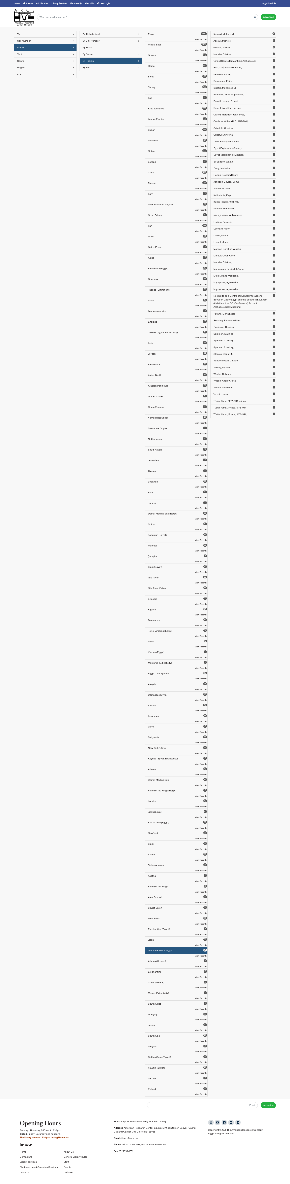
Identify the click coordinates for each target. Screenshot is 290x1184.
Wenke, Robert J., (244, 373)
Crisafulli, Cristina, (244, 134)
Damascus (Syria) (177, 694)
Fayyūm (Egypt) (177, 1067)
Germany (177, 279)
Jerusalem (177, 460)
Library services (28, 1164)
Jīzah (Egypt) (177, 811)
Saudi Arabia (177, 449)
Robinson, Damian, (244, 326)
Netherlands (177, 438)
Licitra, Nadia (244, 235)
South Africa (177, 1003)
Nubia (177, 151)
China (177, 524)
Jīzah (177, 939)
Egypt (177, 34)
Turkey (177, 87)
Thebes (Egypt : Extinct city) (177, 332)
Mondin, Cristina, (244, 262)
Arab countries (177, 108)
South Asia (177, 1035)
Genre (45, 61)
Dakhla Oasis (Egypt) (177, 1057)
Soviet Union (177, 907)
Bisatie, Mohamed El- (244, 87)
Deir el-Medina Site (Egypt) (177, 513)
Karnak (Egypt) (177, 652)
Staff (66, 1164)
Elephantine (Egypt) (177, 929)
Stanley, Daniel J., (244, 353)
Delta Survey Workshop (244, 141)
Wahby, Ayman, (244, 367)
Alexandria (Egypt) (177, 268)
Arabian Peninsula (177, 385)
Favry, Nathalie (244, 168)
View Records (201, 39)
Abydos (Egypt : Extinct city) (177, 758)
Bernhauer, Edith (244, 80)
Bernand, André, (244, 74)
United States (177, 396)
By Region (111, 61)
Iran (177, 225)
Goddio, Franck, (244, 47)
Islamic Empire (177, 119)
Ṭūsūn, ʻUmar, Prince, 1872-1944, (244, 414)
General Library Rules (75, 1159)
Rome (177, 65)
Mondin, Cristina (244, 54)
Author (45, 47)
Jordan (177, 353)
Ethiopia (177, 598)
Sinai (177, 843)
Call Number (45, 41)
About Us (69, 1154)
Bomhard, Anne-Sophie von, (244, 94)
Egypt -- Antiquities (177, 673)
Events (67, 1170)
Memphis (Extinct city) (177, 662)
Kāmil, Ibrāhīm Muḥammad (244, 215)
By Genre (111, 54)
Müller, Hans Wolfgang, (244, 275)
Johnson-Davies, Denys (244, 181)
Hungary (177, 1014)
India (177, 343)
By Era (111, 67)
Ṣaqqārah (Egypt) (177, 534)
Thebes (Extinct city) (177, 289)
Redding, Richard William (244, 320)
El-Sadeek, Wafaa (244, 161)
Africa (177, 257)
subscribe (268, 1105)
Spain (177, 300)
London (177, 801)
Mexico (177, 1078)
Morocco (177, 545)
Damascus (177, 620)
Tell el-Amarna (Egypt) (177, 630)
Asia (177, 492)
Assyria (177, 684)
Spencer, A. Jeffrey (244, 340)
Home (23, 1154)
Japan (177, 1025)
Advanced (268, 17)
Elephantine (177, 971)
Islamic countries (177, 311)
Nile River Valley (177, 588)
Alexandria (177, 364)
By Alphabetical (111, 34)
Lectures (24, 1175)
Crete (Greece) (177, 982)
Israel (177, 236)
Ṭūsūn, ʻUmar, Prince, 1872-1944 (244, 407)
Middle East (177, 44)
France (177, 183)
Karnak (177, 705)
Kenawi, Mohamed (244, 208)
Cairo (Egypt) (177, 247)
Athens (177, 769)
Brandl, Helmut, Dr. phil (244, 101)
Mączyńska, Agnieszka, (244, 289)
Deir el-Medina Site (177, 779)
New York (177, 833)
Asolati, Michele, (244, 40)
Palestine (177, 140)
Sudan (177, 129)
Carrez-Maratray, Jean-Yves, (244, 114)
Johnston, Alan (244, 188)
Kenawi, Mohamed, (244, 34)
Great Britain (177, 215)
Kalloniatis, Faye (244, 195)
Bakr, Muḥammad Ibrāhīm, (244, 67)
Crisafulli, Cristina (244, 128)
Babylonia (177, 737)
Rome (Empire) (177, 406)
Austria (177, 875)
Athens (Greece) (177, 961)
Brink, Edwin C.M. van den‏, (244, 107)
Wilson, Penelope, (244, 387)
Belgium (177, 1046)
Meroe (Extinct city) (177, 993)
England (177, 321)
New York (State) (177, 747)
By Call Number (111, 41)
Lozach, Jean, (244, 242)
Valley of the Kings (177, 886)
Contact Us (26, 1159)
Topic (45, 54)
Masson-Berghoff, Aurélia (244, 248)
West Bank (177, 918)
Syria (177, 76)
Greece (177, 55)
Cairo (177, 172)
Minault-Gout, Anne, (244, 255)
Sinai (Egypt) (177, 566)
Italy (177, 193)
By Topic (111, 47)
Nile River (177, 577)
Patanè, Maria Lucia (244, 313)
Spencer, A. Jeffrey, (244, 347)
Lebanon (177, 481)
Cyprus (177, 470)
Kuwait (177, 854)
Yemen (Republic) (177, 417)
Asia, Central (177, 897)
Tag (45, 34)
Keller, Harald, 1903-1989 (244, 201)
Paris (177, 641)
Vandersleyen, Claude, (244, 360)
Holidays (68, 1175)
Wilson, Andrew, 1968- (244, 380)
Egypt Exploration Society (244, 148)
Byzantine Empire (177, 428)
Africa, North (177, 374)
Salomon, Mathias (244, 333)
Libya (177, 726)
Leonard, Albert (244, 228)
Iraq (177, 97)
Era (45, 74)
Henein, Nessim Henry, (244, 174)
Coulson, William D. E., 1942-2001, (244, 121)
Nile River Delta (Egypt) (177, 950)
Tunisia (177, 502)
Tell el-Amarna (177, 865)
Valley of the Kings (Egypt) (177, 790)
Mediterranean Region (177, 204)
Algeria (177, 609)
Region (45, 67)
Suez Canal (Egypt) (177, 822)
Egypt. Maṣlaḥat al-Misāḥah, (244, 154)
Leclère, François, (244, 221)
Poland (177, 1088)
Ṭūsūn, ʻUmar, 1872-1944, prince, (244, 400)
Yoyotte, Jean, (244, 394)
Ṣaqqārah (177, 556)
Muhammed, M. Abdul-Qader (244, 269)
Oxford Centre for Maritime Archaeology (244, 60)
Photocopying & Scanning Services (39, 1170)
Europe (177, 161)
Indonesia (177, 716)
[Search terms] (147, 17)
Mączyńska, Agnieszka (244, 282)
